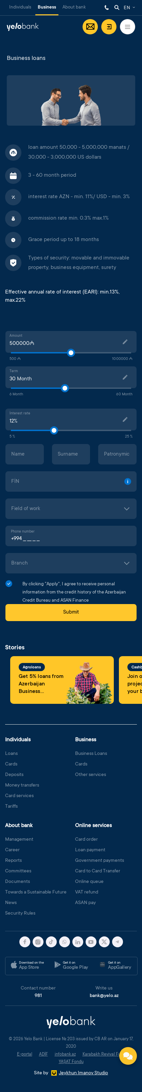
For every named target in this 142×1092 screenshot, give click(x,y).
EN (127, 8)
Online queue (89, 882)
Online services (93, 826)
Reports (13, 861)
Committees (18, 871)
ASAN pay (85, 903)
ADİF (43, 1054)
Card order (86, 839)
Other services (90, 775)
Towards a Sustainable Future (36, 892)
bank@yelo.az (104, 996)
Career (12, 850)
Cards (11, 764)
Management (19, 839)
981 (106, 7)
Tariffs (11, 806)
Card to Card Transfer (97, 871)
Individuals (20, 7)
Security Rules (20, 913)
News (11, 903)
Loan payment (90, 850)
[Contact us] (128, 1056)
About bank (74, 7)
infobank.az (65, 1054)
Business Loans (91, 754)
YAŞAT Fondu (71, 1062)
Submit (71, 612)
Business (47, 7)
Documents (17, 882)
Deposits (14, 775)
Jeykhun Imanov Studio (83, 1073)
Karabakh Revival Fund (104, 1054)
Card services (19, 796)
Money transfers (22, 785)
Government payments (99, 861)
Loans (11, 754)
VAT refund (86, 892)
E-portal (24, 1054)
